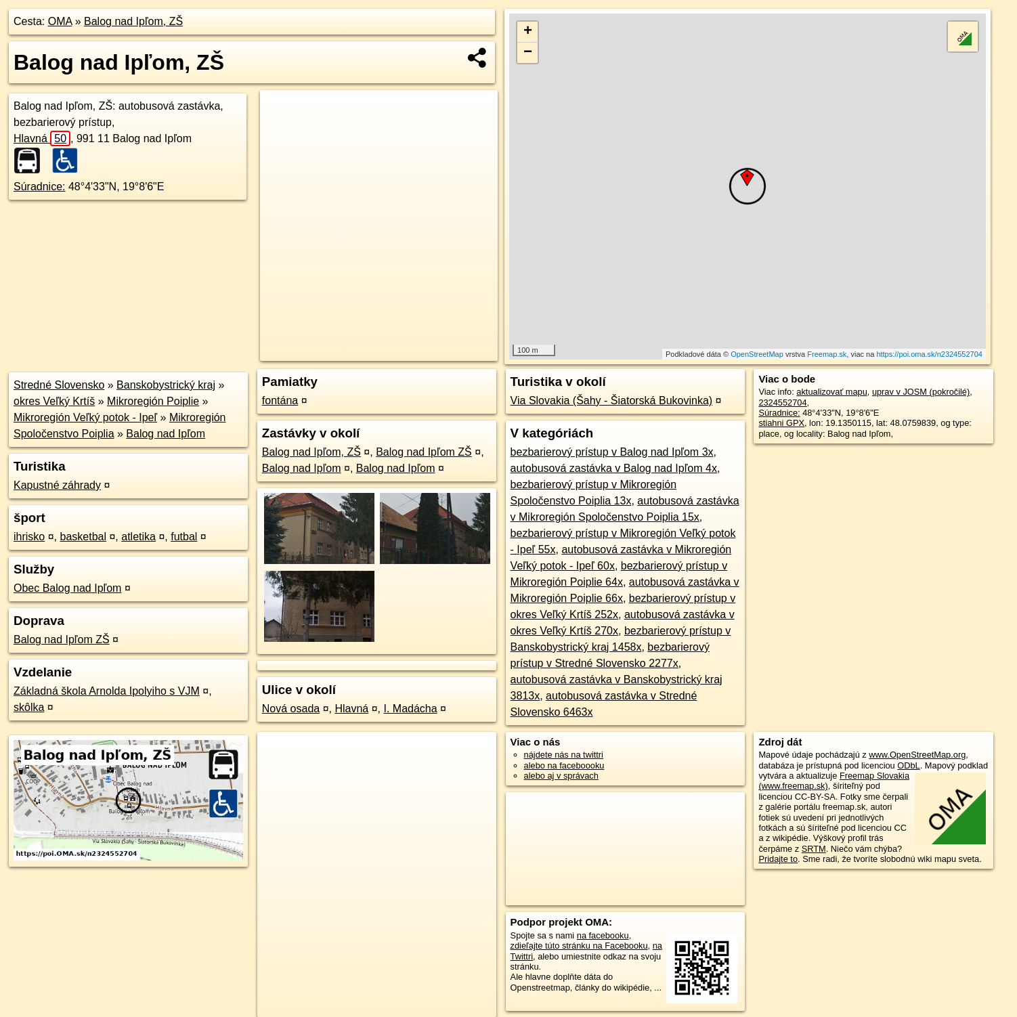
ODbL (908, 765)
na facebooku (603, 935)
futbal (184, 536)
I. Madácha (410, 708)
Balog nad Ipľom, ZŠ (133, 21)
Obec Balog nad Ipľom (67, 588)
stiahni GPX (781, 423)
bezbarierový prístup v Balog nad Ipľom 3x (612, 452)
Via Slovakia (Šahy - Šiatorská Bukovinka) (612, 400)
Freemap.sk (826, 354)
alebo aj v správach (561, 776)
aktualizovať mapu (831, 392)
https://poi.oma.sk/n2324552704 (929, 354)
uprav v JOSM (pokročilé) (921, 392)
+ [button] (527, 32)
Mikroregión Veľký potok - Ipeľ (85, 417)
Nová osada (291, 708)
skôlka (29, 707)
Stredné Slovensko (59, 385)
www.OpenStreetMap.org (917, 755)
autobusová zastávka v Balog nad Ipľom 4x (614, 468)
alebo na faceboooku (564, 765)
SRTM (814, 849)
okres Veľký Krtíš (54, 401)
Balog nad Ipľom (165, 433)
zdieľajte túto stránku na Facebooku (579, 945)
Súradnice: (40, 186)
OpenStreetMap (757, 354)
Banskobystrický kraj (165, 385)
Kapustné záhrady (57, 485)
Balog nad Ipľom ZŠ (62, 639)
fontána (280, 400)
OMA (60, 21)
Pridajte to (778, 859)
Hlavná (42, 138)
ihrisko (29, 536)
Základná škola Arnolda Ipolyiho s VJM (107, 691)
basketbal (83, 536)
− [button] (527, 53)
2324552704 (782, 402)
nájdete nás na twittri (563, 755)
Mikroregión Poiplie (153, 401)
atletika (138, 536)
